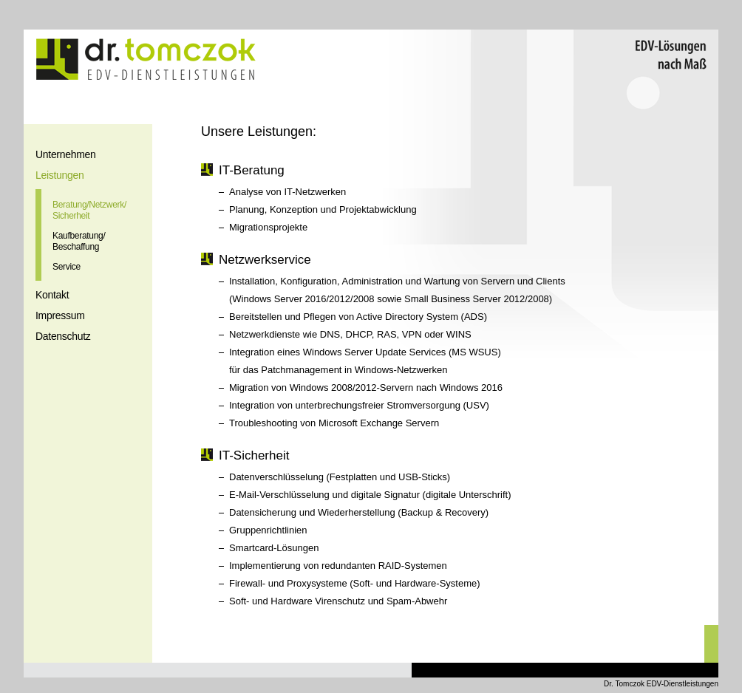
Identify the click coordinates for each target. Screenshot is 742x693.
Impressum (60, 315)
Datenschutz (63, 336)
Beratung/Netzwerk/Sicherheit (89, 210)
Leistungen (59, 175)
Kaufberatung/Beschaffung (79, 241)
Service (66, 267)
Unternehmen (65, 154)
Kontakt (52, 295)
